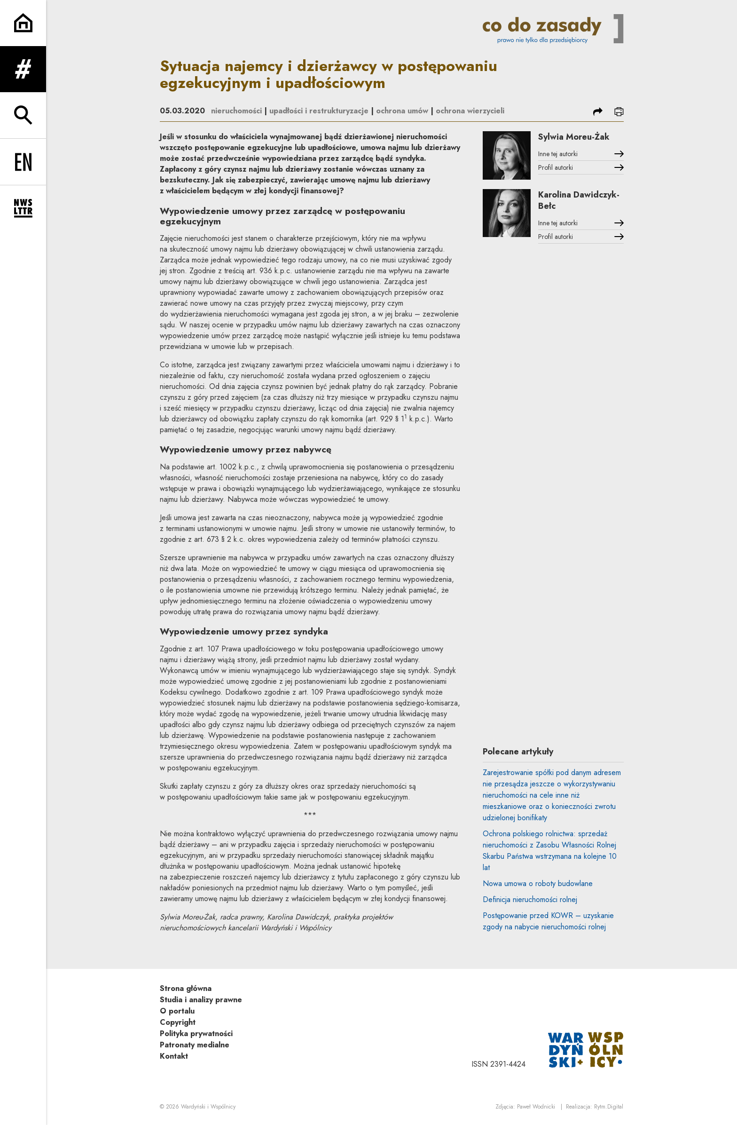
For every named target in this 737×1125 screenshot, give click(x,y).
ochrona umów (402, 110)
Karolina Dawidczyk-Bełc (578, 200)
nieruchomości (236, 110)
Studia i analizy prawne (201, 999)
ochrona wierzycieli (470, 110)
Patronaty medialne (194, 1044)
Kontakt (174, 1056)
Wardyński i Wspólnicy (208, 1106)
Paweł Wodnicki (536, 1106)
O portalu (177, 1011)
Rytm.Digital (608, 1106)
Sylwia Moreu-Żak (574, 137)
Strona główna (186, 988)
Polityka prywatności (196, 1033)
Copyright (178, 1022)
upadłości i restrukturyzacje (318, 110)
